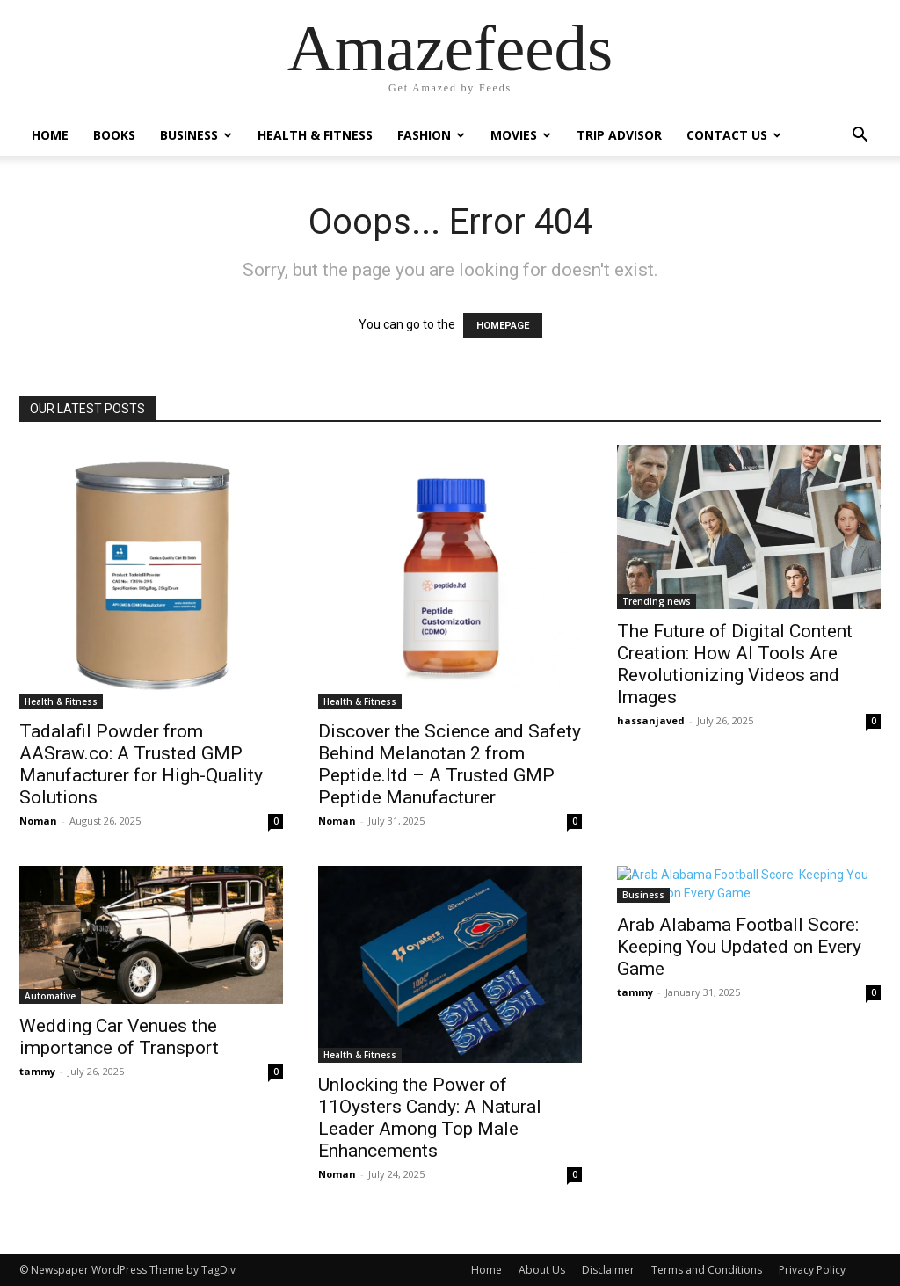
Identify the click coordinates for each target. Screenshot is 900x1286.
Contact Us (733, 135)
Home (50, 135)
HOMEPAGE (502, 325)
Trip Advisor (619, 135)
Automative (50, 996)
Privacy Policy (812, 1269)
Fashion (431, 135)
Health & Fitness (315, 135)
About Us (542, 1269)
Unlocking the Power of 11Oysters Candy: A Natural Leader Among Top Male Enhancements (429, 1117)
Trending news (656, 601)
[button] (859, 136)
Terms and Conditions (706, 1269)
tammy (37, 1071)
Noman (38, 820)
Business (196, 135)
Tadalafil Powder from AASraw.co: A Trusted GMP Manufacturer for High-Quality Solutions (141, 764)
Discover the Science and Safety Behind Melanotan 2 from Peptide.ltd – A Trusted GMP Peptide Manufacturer (449, 764)
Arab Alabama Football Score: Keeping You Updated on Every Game (739, 946)
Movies (520, 135)
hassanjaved (651, 720)
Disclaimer (608, 1269)
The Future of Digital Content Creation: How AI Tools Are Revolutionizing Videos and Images (735, 664)
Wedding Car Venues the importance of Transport (119, 1036)
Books (114, 135)
